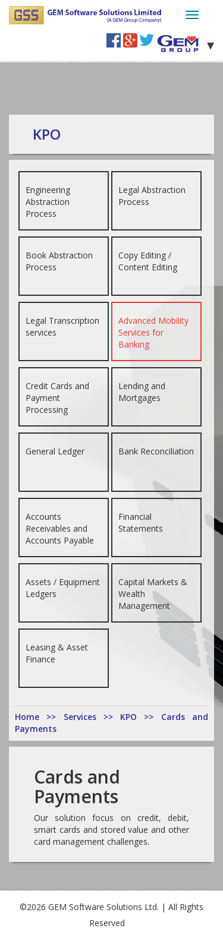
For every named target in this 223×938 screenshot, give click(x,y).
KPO (132, 716)
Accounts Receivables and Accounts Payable (60, 528)
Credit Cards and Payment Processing (57, 397)
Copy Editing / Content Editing (147, 261)
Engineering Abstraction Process (48, 201)
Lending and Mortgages (141, 391)
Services (83, 716)
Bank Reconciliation (156, 451)
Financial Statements (140, 522)
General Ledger (55, 451)
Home (30, 716)
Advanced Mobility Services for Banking (153, 332)
